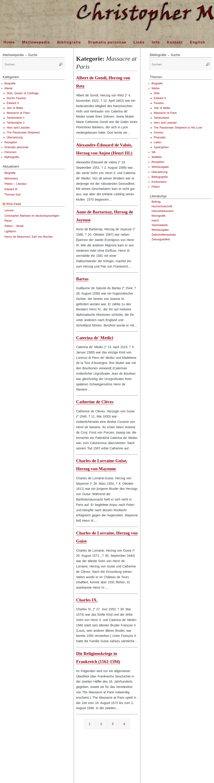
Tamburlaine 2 (16, 122)
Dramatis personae (16, 147)
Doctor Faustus (16, 98)
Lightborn (10, 231)
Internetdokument (162, 211)
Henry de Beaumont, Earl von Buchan (28, 236)
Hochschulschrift (162, 206)
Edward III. (11, 189)
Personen (10, 152)
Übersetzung (15, 137)
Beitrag (156, 201)
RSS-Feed (13, 204)
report (155, 220)
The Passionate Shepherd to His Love (178, 127)
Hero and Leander (18, 127)
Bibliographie (160, 177)
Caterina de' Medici (94, 337)
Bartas (82, 278)
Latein (157, 142)
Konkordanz (159, 181)
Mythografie (11, 157)
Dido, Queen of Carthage (23, 93)
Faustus (159, 103)
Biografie (10, 83)
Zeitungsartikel (161, 239)
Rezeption (10, 142)
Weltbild (157, 157)
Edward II (13, 103)
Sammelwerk (160, 225)
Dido (157, 93)
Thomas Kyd (12, 194)
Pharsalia (160, 137)
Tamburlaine (161, 117)
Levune (9, 210)
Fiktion (156, 186)
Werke (8, 88)
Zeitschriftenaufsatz (164, 234)
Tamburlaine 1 (16, 117)
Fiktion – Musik (14, 226)
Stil (154, 152)
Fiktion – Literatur (15, 183)
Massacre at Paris (18, 112)
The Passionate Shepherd (23, 132)
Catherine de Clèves (95, 401)
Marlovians (11, 178)
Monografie (159, 215)
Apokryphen (161, 147)
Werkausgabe (160, 166)
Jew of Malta (15, 108)
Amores (158, 132)
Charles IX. (87, 600)
